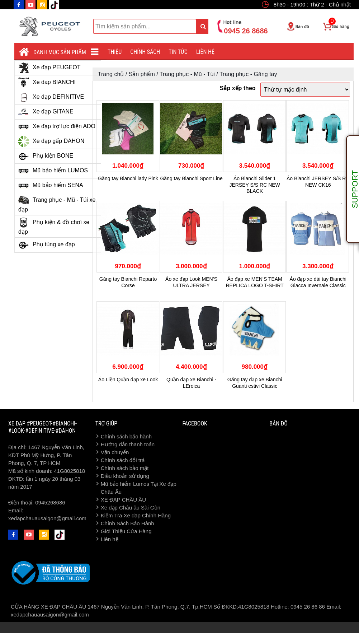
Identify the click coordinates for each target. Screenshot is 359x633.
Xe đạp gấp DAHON (51, 141)
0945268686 (50, 502)
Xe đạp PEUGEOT (49, 67)
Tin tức (178, 51)
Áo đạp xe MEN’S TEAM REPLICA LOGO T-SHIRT (255, 282)
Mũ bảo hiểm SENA (50, 185)
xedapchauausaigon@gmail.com (47, 518)
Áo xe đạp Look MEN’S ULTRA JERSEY (191, 282)
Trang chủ (111, 74)
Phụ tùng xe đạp (46, 244)
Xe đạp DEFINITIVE (51, 97)
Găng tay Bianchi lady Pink (128, 178)
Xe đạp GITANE (46, 112)
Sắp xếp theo (238, 88)
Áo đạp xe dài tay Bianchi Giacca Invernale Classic (318, 282)
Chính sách (145, 51)
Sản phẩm (142, 74)
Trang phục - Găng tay (248, 74)
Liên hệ (205, 51)
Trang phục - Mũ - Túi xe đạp (56, 204)
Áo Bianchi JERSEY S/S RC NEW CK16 (318, 182)
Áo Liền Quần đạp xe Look (128, 379)
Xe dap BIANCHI (47, 82)
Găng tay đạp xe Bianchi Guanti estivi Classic (254, 383)
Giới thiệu (109, 51)
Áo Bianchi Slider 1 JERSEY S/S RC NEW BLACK (254, 185)
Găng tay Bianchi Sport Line (191, 178)
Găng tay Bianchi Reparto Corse (128, 282)
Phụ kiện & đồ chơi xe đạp (53, 226)
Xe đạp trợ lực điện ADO (56, 126)
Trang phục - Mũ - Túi (187, 74)
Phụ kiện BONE (45, 156)
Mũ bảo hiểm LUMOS (53, 171)
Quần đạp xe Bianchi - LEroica (191, 383)
